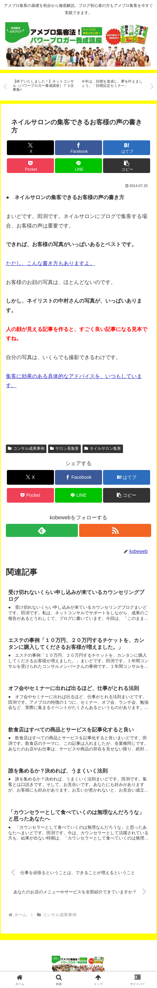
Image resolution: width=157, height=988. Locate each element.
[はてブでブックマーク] (126, 147)
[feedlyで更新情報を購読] (42, 530)
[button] (126, 165)
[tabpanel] (43, 85)
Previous (5, 87)
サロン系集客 (64, 448)
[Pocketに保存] (30, 165)
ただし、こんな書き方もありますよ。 (50, 263)
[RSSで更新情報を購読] (115, 530)
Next (152, 87)
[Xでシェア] (30, 147)
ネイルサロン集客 (102, 448)
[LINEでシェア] (78, 165)
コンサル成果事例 (26, 448)
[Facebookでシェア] (78, 147)
